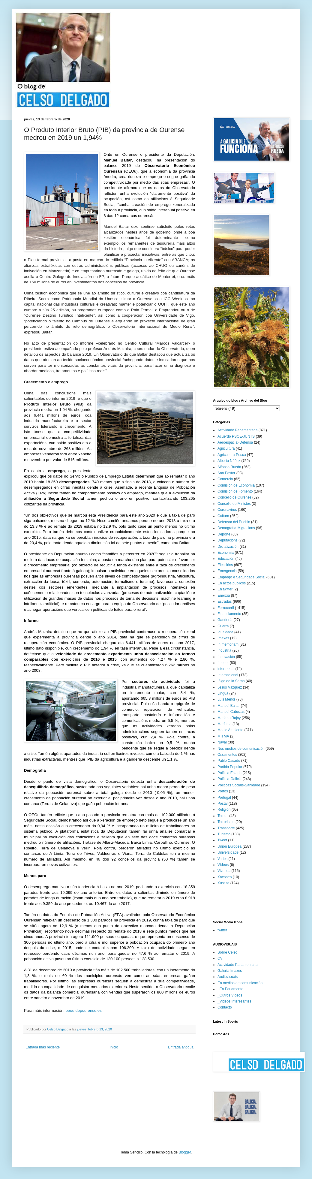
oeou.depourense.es (84, 1010)
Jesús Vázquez (230, 687)
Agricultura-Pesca (232, 455)
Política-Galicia (230, 779)
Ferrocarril (226, 608)
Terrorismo (226, 822)
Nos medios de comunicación (241, 748)
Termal (223, 816)
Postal (222, 803)
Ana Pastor (226, 473)
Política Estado (230, 773)
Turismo (224, 834)
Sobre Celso (227, 952)
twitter (222, 930)
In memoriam (228, 644)
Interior (223, 663)
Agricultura (226, 448)
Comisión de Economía (236, 485)
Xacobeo (225, 877)
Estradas (225, 601)
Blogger (184, 1152)
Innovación (226, 657)
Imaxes (223, 638)
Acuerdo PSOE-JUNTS (236, 436)
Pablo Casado (229, 760)
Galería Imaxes (230, 971)
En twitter (225, 589)
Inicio (114, 1047)
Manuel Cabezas (231, 712)
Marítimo (225, 724)
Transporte (226, 828)
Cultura (223, 516)
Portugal (224, 797)
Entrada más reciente (43, 1047)
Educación (226, 558)
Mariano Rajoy (229, 718)
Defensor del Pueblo (234, 522)
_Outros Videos (230, 995)
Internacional (228, 675)
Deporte (224, 534)
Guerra (223, 626)
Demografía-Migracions (236, 528)
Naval (222, 742)
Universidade (228, 852)
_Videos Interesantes (234, 1001)
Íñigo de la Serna (231, 681)
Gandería (225, 620)
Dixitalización (228, 546)
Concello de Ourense (234, 497)
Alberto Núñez (229, 461)
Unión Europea (230, 846)
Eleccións (225, 565)
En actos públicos (232, 583)
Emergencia (227, 571)
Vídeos (223, 865)
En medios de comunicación (240, 983)
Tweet (222, 840)
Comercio (225, 479)
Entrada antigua (181, 1047)
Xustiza (223, 883)
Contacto (225, 1007)
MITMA (223, 736)
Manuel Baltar (229, 706)
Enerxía (224, 595)
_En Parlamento (230, 989)
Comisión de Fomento (235, 491)
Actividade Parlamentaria (237, 430)
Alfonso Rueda (229, 467)
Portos (223, 791)
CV (220, 958)
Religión (224, 809)
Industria (224, 650)
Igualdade (225, 632)
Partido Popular (230, 767)
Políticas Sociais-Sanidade (239, 785)
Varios (222, 859)
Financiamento (229, 614)
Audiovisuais (228, 977)
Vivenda (224, 871)
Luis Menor (226, 699)
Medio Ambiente (230, 730)
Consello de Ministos (234, 504)
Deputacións (228, 540)
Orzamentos (227, 754)
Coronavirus (227, 510)
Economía (226, 552)
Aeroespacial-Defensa (235, 442)
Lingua (223, 693)
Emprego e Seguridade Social (241, 577)
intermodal (226, 669)
